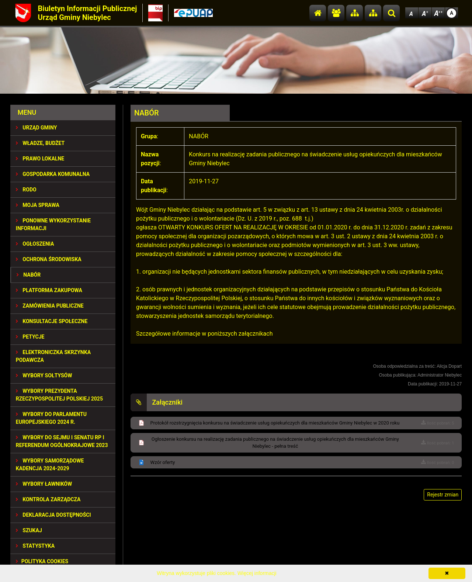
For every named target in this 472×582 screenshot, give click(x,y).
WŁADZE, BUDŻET (40, 143)
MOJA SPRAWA (37, 205)
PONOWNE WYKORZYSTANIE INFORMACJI (53, 224)
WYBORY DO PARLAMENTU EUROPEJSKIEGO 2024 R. (51, 418)
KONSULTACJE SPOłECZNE (52, 321)
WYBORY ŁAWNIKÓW (44, 484)
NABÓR (29, 275)
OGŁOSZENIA (35, 244)
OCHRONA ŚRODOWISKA (48, 259)
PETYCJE (30, 337)
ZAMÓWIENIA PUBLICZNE (50, 306)
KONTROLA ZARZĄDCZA (48, 499)
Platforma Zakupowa (49, 290)
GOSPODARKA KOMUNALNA (53, 174)
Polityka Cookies (42, 561)
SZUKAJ (29, 530)
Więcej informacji (257, 573)
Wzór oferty (162, 462)
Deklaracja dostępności (53, 515)
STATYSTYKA (35, 546)
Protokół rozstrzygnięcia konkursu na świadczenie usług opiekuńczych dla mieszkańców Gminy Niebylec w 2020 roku (275, 423)
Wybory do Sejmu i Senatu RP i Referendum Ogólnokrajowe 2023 (62, 441)
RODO (26, 190)
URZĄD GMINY (36, 128)
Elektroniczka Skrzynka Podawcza (53, 356)
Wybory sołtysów (44, 375)
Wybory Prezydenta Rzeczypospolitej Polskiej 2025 (59, 395)
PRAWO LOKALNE (40, 159)
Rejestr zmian (442, 495)
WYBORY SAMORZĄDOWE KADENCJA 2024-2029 (50, 464)
